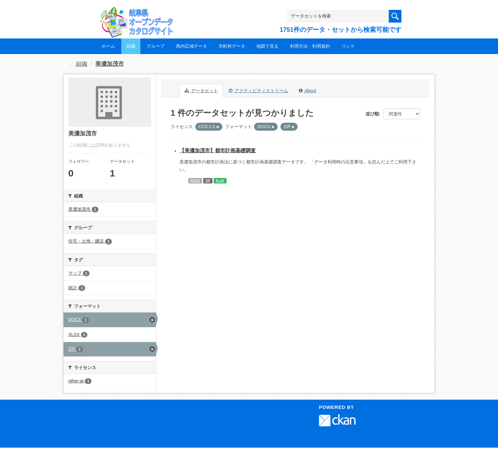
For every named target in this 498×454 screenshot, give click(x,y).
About (307, 90)
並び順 (372, 113)
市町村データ (232, 46)
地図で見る (267, 46)
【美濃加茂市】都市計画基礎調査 (217, 150)
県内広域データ (191, 46)
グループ (156, 46)
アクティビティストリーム (258, 90)
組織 (130, 46)
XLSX (220, 180)
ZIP (207, 180)
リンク (348, 46)
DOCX (195, 180)
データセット (201, 90)
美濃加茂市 (109, 64)
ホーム (108, 46)
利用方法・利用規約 (310, 46)
